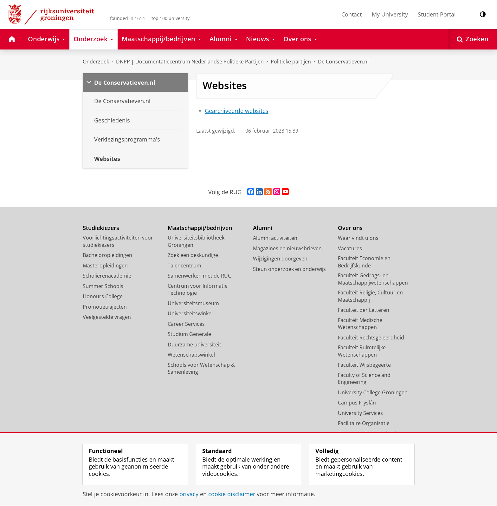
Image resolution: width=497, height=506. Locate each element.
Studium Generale (189, 334)
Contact (351, 14)
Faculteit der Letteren (363, 309)
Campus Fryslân (357, 402)
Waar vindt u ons (358, 237)
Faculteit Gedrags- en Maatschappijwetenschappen (373, 279)
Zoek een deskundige (193, 255)
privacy (188, 494)
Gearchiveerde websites (236, 111)
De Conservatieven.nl (343, 61)
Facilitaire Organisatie (364, 423)
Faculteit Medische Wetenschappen (360, 324)
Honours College (103, 296)
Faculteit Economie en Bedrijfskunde (364, 262)
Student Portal (437, 14)
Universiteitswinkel (190, 313)
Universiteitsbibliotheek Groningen (196, 241)
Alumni (262, 228)
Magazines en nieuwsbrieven (287, 248)
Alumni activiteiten (275, 237)
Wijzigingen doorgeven (280, 258)
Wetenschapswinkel (191, 354)
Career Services (186, 323)
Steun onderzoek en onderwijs (289, 269)
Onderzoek (96, 61)
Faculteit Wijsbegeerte (364, 364)
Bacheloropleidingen (107, 255)
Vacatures (350, 248)
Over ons (350, 228)
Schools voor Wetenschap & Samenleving (201, 368)
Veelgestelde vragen (107, 316)
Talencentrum (184, 265)
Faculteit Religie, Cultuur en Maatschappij (370, 296)
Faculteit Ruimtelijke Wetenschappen (362, 351)
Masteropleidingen (105, 265)
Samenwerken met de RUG (200, 275)
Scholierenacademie (107, 275)
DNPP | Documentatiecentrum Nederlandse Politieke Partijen (190, 61)
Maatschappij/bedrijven (200, 228)
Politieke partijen (291, 61)
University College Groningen (373, 392)
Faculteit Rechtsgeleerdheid (371, 337)
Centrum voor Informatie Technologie (198, 289)
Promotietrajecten (105, 306)
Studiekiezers (101, 228)
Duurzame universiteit (194, 344)
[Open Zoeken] (472, 39)
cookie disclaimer (231, 494)
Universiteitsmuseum (193, 303)
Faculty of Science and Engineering (364, 378)
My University (390, 14)
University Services (360, 413)
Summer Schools (103, 286)
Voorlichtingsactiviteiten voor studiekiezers (118, 241)
